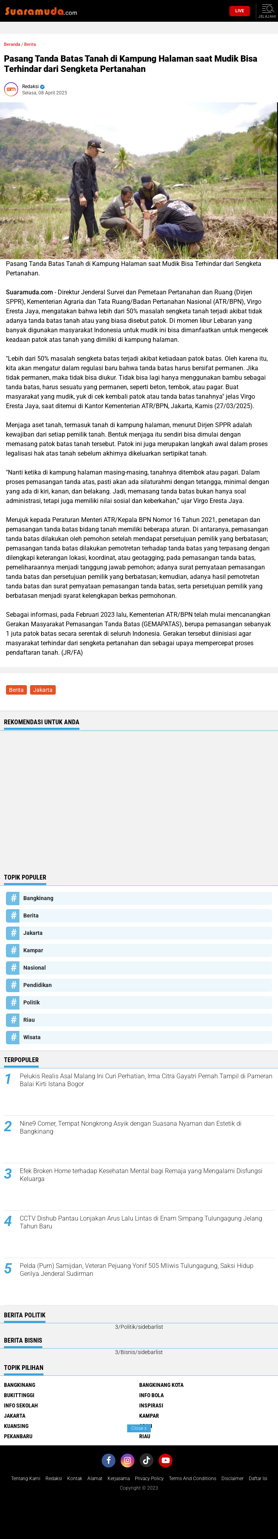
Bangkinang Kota (161, 1385)
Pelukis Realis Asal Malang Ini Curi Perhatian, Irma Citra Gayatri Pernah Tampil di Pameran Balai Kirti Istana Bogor (146, 1080)
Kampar (33, 950)
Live (239, 10)
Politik (31, 1002)
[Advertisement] (139, 810)
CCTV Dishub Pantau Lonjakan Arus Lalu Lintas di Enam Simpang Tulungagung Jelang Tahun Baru (141, 1222)
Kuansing (16, 1426)
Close (139, 1428)
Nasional (34, 967)
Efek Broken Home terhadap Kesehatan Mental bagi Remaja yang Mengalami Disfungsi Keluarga (141, 1175)
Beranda (12, 44)
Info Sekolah (21, 1405)
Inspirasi (151, 1405)
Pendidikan (37, 985)
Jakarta (43, 690)
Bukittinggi (19, 1395)
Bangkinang (38, 898)
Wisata (32, 1037)
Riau (29, 1020)
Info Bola (151, 1395)
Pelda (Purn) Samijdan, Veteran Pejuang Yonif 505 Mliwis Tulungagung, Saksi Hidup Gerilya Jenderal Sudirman (136, 1270)
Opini (145, 1426)
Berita (30, 44)
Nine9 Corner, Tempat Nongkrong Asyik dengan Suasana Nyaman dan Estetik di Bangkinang (131, 1128)
